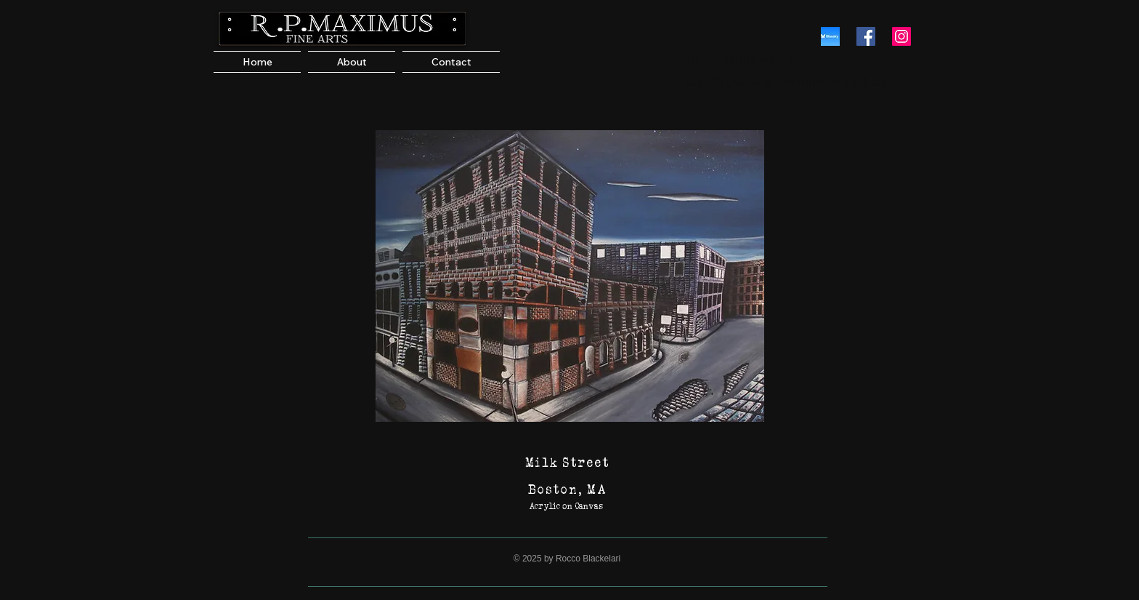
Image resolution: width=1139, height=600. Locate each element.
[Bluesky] (830, 36)
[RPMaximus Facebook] (865, 36)
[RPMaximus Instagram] (901, 36)
